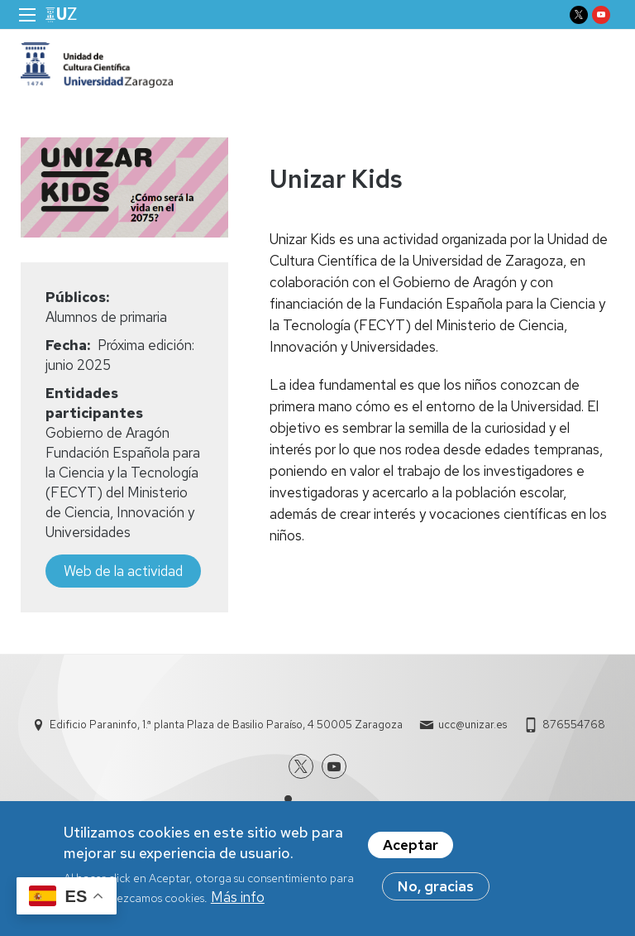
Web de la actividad (123, 571)
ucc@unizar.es (472, 725)
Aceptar (410, 847)
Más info (238, 899)
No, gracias (436, 888)
